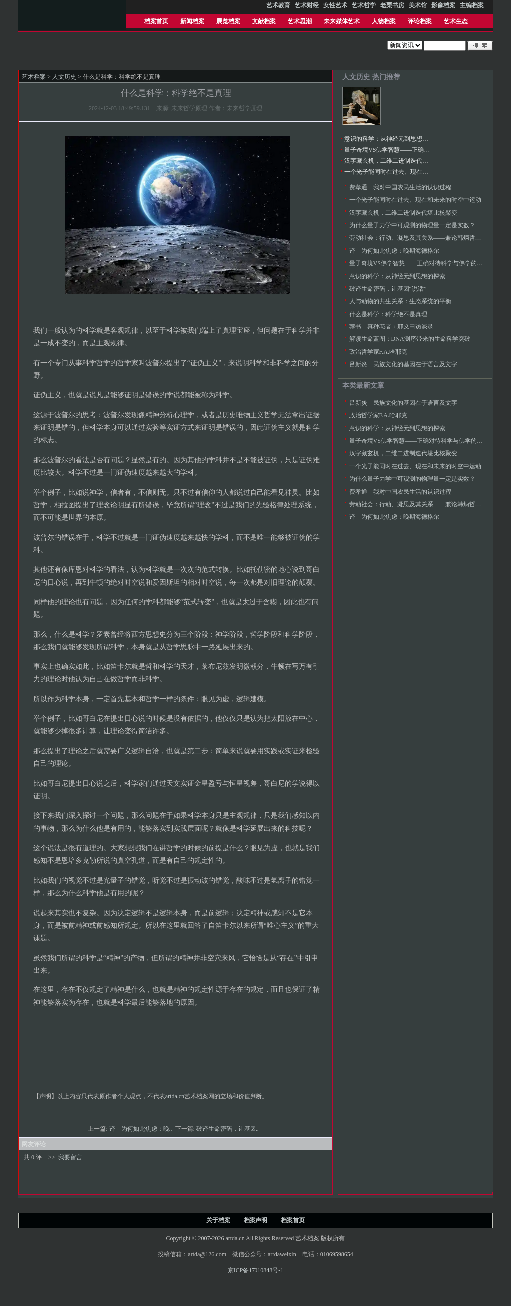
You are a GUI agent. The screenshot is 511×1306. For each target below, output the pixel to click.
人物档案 (384, 21)
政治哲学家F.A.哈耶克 (378, 351)
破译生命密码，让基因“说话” (388, 288)
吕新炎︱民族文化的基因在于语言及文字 (403, 364)
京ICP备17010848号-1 (256, 1270)
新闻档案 (192, 21)
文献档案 (264, 21)
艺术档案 (34, 76)
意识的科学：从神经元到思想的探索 (392, 138)
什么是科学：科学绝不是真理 (388, 314)
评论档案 (420, 21)
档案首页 (156, 21)
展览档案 (228, 21)
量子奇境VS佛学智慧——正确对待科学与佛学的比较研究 (420, 149)
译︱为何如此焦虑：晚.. (141, 1128)
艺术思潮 (300, 21)
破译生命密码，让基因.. (228, 1128)
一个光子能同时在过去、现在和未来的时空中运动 (410, 171)
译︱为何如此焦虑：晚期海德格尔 (394, 250)
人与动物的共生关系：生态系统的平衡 (400, 301)
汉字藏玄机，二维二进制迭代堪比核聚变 (398, 160)
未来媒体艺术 (342, 21)
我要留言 (70, 1157)
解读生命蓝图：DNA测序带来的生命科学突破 (409, 338)
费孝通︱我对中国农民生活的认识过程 (400, 187)
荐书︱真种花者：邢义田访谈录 (391, 326)
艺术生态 (456, 21)
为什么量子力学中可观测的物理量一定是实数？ (412, 225)
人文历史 (64, 76)
